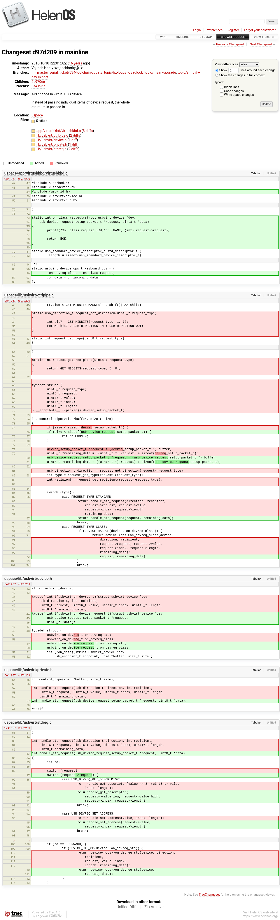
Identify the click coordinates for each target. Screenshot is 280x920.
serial (53, 72)
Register (233, 30)
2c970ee (38, 82)
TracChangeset (209, 895)
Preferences (214, 30)
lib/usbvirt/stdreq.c (52, 149)
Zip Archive (153, 907)
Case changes (234, 91)
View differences (226, 64)
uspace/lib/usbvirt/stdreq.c (28, 722)
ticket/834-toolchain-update (81, 72)
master (42, 72)
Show (221, 70)
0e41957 (38, 86)
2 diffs (75, 135)
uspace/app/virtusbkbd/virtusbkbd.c (36, 173)
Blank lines (231, 87)
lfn (33, 72)
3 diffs (88, 131)
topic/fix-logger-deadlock (123, 72)
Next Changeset (261, 44)
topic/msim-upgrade (160, 72)
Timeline (182, 37)
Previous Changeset (230, 44)
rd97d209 (24, 178)
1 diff (73, 140)
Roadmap (205, 37)
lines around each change (252, 70)
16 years (75, 63)
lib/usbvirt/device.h (52, 140)
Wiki (163, 37)
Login (197, 30)
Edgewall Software (49, 916)
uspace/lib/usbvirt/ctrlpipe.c (29, 295)
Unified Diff (126, 907)
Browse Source (233, 37)
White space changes (239, 95)
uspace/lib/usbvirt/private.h (28, 670)
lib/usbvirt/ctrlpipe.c (53, 135)
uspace (37, 115)
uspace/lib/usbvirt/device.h (28, 578)
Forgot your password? (260, 30)
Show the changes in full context (240, 75)
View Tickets (264, 37)
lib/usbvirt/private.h (52, 144)
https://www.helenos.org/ (260, 916)
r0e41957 (10, 178)
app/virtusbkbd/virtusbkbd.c (59, 131)
